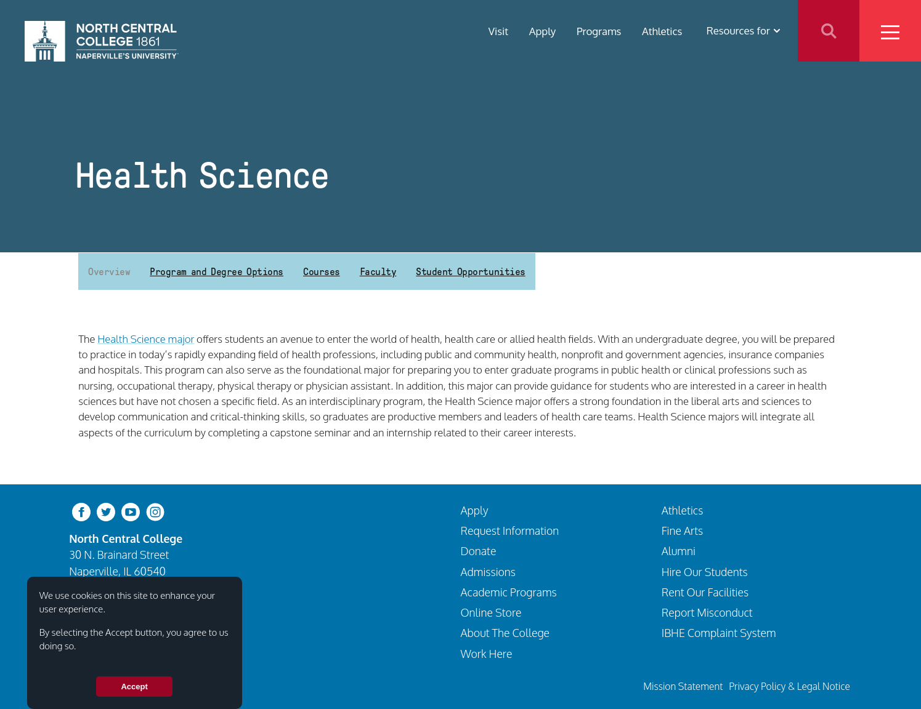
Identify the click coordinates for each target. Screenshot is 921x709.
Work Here (487, 653)
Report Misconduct (707, 612)
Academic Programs (509, 592)
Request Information (510, 530)
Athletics (662, 30)
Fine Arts (683, 530)
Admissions (488, 572)
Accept (134, 686)
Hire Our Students (705, 572)
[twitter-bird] (106, 510)
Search (828, 31)
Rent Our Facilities (705, 592)
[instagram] (155, 510)
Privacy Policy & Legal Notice (789, 686)
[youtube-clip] (130, 510)
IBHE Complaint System (719, 632)
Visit (498, 30)
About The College (505, 632)
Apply (542, 30)
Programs (599, 30)
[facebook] (81, 510)
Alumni (679, 551)
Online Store (491, 612)
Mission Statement (683, 686)
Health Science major (145, 338)
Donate (479, 551)
